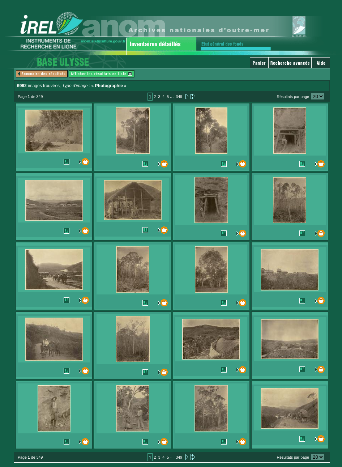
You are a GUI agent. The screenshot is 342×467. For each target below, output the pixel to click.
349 (179, 96)
